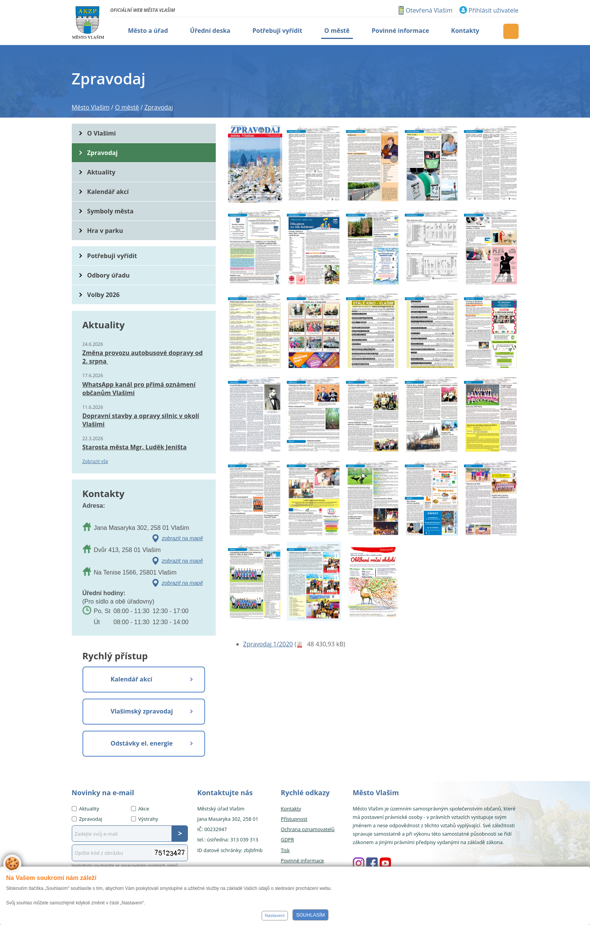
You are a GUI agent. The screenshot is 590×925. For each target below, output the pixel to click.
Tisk (285, 850)
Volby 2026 (103, 295)
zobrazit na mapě (182, 538)
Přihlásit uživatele (493, 10)
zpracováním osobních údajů (149, 865)
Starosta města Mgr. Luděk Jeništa (134, 447)
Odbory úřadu (108, 275)
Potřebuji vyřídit (112, 256)
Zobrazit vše (95, 461)
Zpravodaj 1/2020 (268, 644)
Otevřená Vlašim (429, 10)
